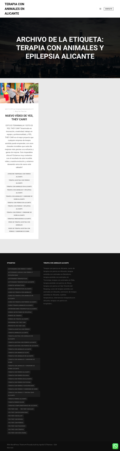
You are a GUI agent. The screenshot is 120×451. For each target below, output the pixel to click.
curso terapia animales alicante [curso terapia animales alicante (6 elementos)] (20, 305)
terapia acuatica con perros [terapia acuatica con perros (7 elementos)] (19, 329)
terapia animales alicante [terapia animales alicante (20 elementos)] (18, 332)
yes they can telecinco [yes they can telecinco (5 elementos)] (16, 426)
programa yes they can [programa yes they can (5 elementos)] (17, 322)
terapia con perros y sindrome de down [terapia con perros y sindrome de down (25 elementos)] (23, 389)
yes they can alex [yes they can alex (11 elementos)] (27, 409)
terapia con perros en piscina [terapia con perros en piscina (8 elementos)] (19, 382)
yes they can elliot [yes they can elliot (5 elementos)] (15, 415)
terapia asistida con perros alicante (19, 182)
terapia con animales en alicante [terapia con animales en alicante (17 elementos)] (20, 356)
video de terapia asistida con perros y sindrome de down (19, 230)
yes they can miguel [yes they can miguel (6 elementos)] (15, 419)
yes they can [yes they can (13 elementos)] (13, 409)
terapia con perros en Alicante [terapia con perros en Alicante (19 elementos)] (20, 379)
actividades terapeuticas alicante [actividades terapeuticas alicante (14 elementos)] (21, 282)
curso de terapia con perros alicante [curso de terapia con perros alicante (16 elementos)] (22, 302)
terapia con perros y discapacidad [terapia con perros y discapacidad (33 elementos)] (21, 385)
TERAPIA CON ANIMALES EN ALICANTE (14, 8)
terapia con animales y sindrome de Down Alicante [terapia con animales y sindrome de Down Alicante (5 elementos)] (21, 367)
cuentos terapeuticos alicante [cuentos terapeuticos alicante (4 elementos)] (20, 289)
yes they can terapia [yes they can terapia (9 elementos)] (16, 429)
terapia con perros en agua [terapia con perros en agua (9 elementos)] (18, 375)
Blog (16, 111)
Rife (8, 445)
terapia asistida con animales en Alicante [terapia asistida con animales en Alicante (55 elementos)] (20, 337)
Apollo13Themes (45, 445)
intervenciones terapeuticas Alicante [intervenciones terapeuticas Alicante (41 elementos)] (22, 308)
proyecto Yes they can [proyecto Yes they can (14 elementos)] (16, 325)
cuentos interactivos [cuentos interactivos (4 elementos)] (16, 285)
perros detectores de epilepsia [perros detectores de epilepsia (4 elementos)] (19, 312)
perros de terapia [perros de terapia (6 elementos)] (15, 315)
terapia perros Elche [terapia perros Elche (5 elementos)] (16, 402)
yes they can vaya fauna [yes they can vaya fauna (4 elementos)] (17, 433)
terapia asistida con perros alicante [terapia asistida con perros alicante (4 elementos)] (22, 342)
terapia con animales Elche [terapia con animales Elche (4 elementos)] (18, 352)
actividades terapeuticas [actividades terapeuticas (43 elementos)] (17, 278)
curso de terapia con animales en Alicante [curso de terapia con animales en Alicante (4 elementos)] (20, 297)
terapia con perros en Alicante (19, 202)
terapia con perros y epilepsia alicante (19, 207)
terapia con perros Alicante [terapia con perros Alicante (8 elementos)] (19, 372)
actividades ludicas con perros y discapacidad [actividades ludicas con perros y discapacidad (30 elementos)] (20, 274)
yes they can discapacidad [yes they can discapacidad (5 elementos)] (18, 412)
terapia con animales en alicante (19, 186)
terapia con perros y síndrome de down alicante (19, 214)
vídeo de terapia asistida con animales (19, 223)
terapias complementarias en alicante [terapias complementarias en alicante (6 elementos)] (22, 405)
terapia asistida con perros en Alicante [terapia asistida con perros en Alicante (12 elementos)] (23, 345)
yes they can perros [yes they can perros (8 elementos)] (15, 422)
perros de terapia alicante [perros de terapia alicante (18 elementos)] (18, 319)
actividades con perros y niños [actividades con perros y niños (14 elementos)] (20, 269)
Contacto (108, 9)
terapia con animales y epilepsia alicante (19, 191)
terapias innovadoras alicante (19, 218)
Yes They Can (22, 111)
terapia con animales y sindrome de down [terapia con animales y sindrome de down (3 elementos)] (21, 361)
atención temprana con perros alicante (19, 175)
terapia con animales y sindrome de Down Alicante (19, 198)
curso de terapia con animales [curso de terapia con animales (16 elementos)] (19, 292)
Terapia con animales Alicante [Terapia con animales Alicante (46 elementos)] (19, 349)
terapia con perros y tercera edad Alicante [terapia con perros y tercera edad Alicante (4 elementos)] (21, 394)
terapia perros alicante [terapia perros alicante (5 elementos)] (17, 398)
